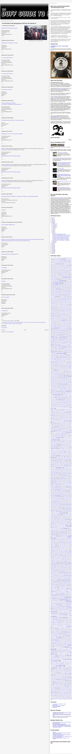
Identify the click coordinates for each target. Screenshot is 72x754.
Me (67, 464)
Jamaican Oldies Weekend (64, 402)
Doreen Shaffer (64, 346)
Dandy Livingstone (53, 325)
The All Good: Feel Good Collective (64, 589)
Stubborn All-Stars (58, 580)
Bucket (56, 296)
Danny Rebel (56, 326)
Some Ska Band (62, 567)
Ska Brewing (60, 554)
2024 (52, 217)
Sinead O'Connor (54, 552)
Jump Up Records (68, 421)
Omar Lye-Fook (69, 497)
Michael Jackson (64, 469)
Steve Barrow (53, 577)
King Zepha (61, 434)
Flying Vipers (66, 371)
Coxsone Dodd (63, 319)
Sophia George (67, 568)
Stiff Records (66, 578)
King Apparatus (55, 430)
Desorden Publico (55, 337)
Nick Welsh (56, 489)
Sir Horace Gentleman (60, 552)
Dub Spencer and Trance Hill (58, 349)
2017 (52, 244)
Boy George (65, 291)
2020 (52, 221)
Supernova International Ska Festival (64, 583)
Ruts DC (67, 540)
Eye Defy (57, 368)
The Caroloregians (67, 600)
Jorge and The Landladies (67, 419)
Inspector (61, 397)
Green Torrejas (70, 384)
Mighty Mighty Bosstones (58, 472)
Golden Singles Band (53, 382)
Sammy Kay (55, 542)
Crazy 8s (57, 320)
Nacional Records (63, 484)
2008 (52, 253)
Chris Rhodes (64, 313)
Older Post (46, 329)
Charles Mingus (68, 308)
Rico (59, 528)
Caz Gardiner (66, 305)
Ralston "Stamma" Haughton (63, 518)
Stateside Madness (56, 575)
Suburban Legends (56, 582)
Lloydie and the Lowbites (54, 447)
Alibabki (52, 267)
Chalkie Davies (53, 307)
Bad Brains (56, 277)
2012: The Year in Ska (65, 260)
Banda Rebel (60, 278)
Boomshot (57, 290)
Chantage (58, 308)
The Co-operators (59, 602)
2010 (52, 251)
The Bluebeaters (61, 597)
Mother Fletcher (64, 479)
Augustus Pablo (68, 274)
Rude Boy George (38, 322)
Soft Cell (52, 567)
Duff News (65, 352)
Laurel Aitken (58, 437)
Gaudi (61, 376)
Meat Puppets (58, 465)
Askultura (52, 274)
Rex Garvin (63, 526)
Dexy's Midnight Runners (67, 338)
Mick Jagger (69, 470)
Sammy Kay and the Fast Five (62, 542)
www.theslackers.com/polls (5, 149)
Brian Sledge (70, 293)
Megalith (62, 465)
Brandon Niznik (53, 292)
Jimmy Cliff (60, 409)
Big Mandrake (70, 282)
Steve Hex (67, 577)
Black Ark (65, 284)
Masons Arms (52, 462)
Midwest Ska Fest (68, 471)
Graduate (62, 383)
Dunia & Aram (65, 355)
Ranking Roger (67, 519)
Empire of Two (62, 363)
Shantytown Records (58, 548)
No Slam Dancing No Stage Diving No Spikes (58, 491)
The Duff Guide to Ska (54, 3)
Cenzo (69, 306)
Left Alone (67, 440)
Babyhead (52, 276)
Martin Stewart (52, 461)
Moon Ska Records (60, 478)
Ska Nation (62, 557)
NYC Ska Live (53, 496)
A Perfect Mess (69, 262)
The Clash (68, 601)
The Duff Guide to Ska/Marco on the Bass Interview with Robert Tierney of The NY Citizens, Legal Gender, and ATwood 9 (64, 163)
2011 (52, 250)
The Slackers (3, 281)
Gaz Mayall (68, 376)
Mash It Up (62, 461)
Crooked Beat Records (63, 321)
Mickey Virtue (62, 471)
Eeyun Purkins (58, 360)
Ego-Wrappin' (63, 360)
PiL (70, 509)
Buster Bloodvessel (63, 298)
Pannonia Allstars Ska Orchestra (61, 502)
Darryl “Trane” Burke (63, 327)
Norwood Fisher (64, 492)
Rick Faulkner (55, 528)
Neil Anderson (58, 486)
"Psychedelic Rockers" (65, 257)
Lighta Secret (67, 444)
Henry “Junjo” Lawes (68, 390)
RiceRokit (54, 527)
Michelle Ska (58, 470)
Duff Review (60, 353)
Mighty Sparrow (65, 472)
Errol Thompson (58, 366)
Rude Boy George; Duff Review (60, 538)
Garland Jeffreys (53, 376)
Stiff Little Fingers (61, 578)
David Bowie (62, 329)
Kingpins (66, 434)
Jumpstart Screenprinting (62, 422)
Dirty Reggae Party (68, 340)
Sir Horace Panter (69, 552)
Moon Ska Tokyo (67, 478)
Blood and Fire (67, 286)
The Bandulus (67, 593)
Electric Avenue (53, 362)
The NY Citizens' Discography (62, 152)
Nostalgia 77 (69, 492)
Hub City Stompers (57, 394)
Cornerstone (61, 318)
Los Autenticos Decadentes (57, 451)
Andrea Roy (66, 269)
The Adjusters (62, 588)
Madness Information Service (60, 457)
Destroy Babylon (62, 337)
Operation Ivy (63, 498)
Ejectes (52, 361)
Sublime (52, 582)
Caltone (52, 301)
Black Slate (67, 285)
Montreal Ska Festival (65, 476)
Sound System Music (68, 570)
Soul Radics (57, 569)
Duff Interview (53, 352)
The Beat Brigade (61, 594)
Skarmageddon (53, 562)
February (54, 241)
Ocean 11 (52, 497)
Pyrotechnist (56, 516)
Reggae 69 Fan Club (64, 523)
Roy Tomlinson (64, 536)
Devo (61, 338)
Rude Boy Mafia (68, 538)
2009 (52, 252)
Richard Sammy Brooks (65, 527)
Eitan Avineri (68, 360)
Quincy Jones (69, 516)
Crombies (57, 321)
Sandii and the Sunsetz (67, 543)
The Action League (57, 588)
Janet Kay (53, 405)
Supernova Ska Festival (54, 584)
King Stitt (52, 434)
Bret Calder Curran (55, 293)
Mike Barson (70, 472)
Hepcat (57, 391)
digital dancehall (56, 340)
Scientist (52, 545)
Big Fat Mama (65, 282)
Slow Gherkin (67, 565)
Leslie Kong (60, 443)
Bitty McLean (60, 284)
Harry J (52, 387)
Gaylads (64, 376)
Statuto (61, 575)
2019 (52, 222)
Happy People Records (60, 386)
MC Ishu (62, 464)
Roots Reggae (61, 535)
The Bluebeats (67, 597)
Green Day (56, 384)
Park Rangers (69, 502)
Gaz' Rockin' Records (54, 377)
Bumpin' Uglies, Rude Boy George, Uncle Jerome (9, 28)
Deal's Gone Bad (69, 332)
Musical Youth (66, 482)
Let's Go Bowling (57, 444)
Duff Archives (60, 350)
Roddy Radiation (63, 532)
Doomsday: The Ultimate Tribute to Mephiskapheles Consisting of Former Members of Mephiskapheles (61, 345)
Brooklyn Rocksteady (69, 294)
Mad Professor (58, 456)
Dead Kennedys (53, 332)
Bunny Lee (69, 297)
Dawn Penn (62, 331)
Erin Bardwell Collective (62, 365)
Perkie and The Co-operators (64, 506)
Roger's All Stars (65, 533)
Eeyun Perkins (53, 360)
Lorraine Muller (67, 450)
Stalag (55, 574)
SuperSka (60, 584)
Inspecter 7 (56, 397)
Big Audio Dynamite (61, 281)
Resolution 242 (53, 526)
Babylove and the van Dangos (66, 276)
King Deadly (67, 430)
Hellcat (60, 390)
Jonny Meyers (66, 418)
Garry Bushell (57, 376)
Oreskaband (60, 499)
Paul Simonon (56, 504)
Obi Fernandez (68, 496)
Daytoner (66, 331)
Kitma (60, 435)
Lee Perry (70, 439)
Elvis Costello (67, 362)
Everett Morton (69, 367)
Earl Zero (70, 356)
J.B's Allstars (67, 399)
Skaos (51, 561)
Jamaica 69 (57, 402)
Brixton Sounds (63, 294)
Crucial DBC (69, 321)
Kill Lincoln (63, 429)
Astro (57, 274)
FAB (60, 368)
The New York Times (54, 97)
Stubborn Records (65, 580)
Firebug (68, 369)
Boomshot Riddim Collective (63, 290)
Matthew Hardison (62, 463)
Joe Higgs (69, 411)
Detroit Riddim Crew (56, 338)
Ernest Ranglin (69, 365)
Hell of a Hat (56, 390)
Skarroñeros (65, 562)
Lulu (68, 454)
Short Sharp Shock (60, 549)
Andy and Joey (55, 270)
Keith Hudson (60, 425)
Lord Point (56, 450)
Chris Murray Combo (58, 313)
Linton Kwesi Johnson (60, 445)
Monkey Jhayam (58, 476)
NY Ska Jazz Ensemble (5, 297)
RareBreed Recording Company (59, 520)
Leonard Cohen (57, 442)
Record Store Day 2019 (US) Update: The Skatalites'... (61, 240)
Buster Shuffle (69, 298)
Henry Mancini (53, 391)
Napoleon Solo (53, 485)
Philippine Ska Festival (58, 508)
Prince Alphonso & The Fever (55, 513)
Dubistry (52, 350)
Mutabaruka (55, 483)
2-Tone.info (52, 260)
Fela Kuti (57, 369)
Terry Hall (56, 587)
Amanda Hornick (60, 268)
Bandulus (65, 278)
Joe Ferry (61, 411)
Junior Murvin (53, 423)
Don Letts (58, 344)
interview (56, 93)
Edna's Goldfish (57, 359)
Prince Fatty (59, 514)
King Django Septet (66, 431)
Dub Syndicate (65, 349)
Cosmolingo (65, 318)
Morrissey (59, 479)
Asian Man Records (67, 273)
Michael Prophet (69, 469)
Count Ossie (58, 319)
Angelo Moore (69, 270)
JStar (68, 420)
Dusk (52, 356)
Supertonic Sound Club (65, 584)
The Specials (13, 323)
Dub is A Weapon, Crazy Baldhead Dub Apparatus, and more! (11, 104)
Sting (70, 578)
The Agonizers (52, 589)
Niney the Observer (61, 490)
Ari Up (57, 272)
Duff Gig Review (57, 351)
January (53, 242)
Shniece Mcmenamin (54, 549)
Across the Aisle (58, 264)
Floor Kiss (67, 370)
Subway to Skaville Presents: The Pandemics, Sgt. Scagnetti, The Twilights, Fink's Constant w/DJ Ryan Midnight (19, 196)
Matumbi (67, 463)
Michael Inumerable (58, 469)
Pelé (65, 505)
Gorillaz (52, 383)
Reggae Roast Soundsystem (64, 524)
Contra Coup (66, 317)
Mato (70, 462)
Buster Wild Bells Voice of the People (56, 299)
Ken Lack (64, 426)
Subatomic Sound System (63, 581)
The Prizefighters (4, 267)
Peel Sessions (62, 505)
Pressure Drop (56, 512)
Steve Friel (62, 577)
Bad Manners (65, 277)
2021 (52, 220)
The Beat (55, 594)
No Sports (66, 491)
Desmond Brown (57, 336)
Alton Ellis (55, 268)
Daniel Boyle (60, 325)
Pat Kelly (52, 503)
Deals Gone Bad (54, 333)
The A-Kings (62, 587)
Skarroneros (59, 562)
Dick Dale (67, 339)
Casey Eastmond (56, 304)
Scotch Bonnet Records (64, 545)
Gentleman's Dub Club (68, 378)
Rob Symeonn (62, 529)
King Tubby (56, 434)
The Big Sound (70, 595)
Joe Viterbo (62, 413)
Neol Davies (56, 487)
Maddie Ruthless (67, 456)
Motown (68, 479)
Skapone (58, 561)
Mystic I (64, 483)
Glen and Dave (56, 381)
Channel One (61, 307)
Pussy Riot (52, 516)
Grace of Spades (56, 383)
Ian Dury (56, 395)
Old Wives (59, 497)
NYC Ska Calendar (67, 495)
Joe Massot (56, 412)
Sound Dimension (55, 570)
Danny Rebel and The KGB (64, 326)
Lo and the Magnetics (62, 447)
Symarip (68, 585)
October (53, 225)
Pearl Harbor (57, 505)
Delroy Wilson (62, 334)
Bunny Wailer (52, 298)
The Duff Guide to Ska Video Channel (60, 197)
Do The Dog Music (63, 342)
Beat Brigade (61, 280)
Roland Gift (58, 534)
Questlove (64, 516)
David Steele (65, 330)
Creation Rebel (69, 320)
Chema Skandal (59, 310)
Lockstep (67, 447)
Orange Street (55, 499)
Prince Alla (69, 512)
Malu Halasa (61, 458)
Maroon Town (68, 460)
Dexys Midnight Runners (54, 339)
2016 (52, 245)
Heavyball (52, 390)
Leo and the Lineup (68, 441)
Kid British (59, 429)
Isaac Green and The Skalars (54, 398)
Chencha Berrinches (66, 310)
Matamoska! (62, 462)
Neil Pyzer (62, 486)
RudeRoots (54, 540)
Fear (53, 369)
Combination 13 (56, 317)
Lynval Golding (55, 455)
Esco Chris (53, 367)
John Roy (61, 416)
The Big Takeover (54, 596)
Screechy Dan (56, 546)
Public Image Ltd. (54, 515)
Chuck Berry (56, 314)
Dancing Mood (69, 324)
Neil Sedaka (66, 486)
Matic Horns (66, 462)
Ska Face (53, 555)
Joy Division (57, 420)
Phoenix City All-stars (66, 508)
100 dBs (62, 258)
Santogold (56, 544)
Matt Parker (56, 463)
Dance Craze (56, 324)
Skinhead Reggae (60, 564)
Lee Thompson (62, 440)
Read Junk (64, 94)
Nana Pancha (69, 484)
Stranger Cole (59, 579)
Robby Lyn (57, 530)
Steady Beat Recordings (67, 575)
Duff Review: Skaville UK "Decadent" (63, 187)
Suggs (51, 583)
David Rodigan (60, 330)
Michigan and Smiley (63, 470)
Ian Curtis (52, 395)
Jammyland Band (53, 404)
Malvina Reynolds (66, 458)
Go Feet (69, 381)
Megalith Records (67, 465)
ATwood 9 (63, 274)
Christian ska (69, 313)
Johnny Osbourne (61, 417)
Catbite (69, 304)
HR (51, 394)
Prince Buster (62, 513)
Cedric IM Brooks (54, 306)
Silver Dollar (61, 551)
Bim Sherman (70, 283)
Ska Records (52, 558)
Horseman (64, 393)
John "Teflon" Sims (66, 414)
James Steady (65, 403)
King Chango (62, 430)
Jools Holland (55, 419)
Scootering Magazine (57, 545)
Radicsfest (64, 517)
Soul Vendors (66, 569)
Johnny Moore (56, 417)
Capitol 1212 (61, 301)
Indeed (66, 396)
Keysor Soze (55, 429)
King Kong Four (64, 433)
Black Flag (55, 285)
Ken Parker (67, 426)
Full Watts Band (56, 374)
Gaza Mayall (56, 378)
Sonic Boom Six (53, 568)
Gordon (69, 382)
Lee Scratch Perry (55, 440)
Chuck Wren (62, 314)
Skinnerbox (67, 564)
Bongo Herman (53, 290)
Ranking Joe (62, 519)
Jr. (60, 420)
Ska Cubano (70, 554)
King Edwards (62, 432)
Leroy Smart (67, 442)
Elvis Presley (52, 363)
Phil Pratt (52, 508)
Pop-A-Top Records (61, 510)
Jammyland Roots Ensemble (61, 404)
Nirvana (66, 490)
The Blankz (56, 597)
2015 (52, 246)
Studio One (55, 581)
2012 (52, 249)
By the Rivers (70, 299)
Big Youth (52, 283)
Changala (57, 307)
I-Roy (71, 394)
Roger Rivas (54, 533)
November (54, 224)
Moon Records (53, 478)
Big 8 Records (54, 281)
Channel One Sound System (68, 307)
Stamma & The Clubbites (60, 574)
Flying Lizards (60, 371)
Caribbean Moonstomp (68, 302)
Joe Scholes (61, 412)
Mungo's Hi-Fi (53, 481)
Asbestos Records (60, 273)
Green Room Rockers (62, 384)
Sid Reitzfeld (66, 550)
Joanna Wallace (57, 411)
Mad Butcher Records (63, 455)
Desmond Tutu (70, 336)
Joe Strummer (66, 412)
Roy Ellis (70, 535)
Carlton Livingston (53, 303)
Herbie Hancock (62, 391)
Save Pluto (65, 544)
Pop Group (55, 510)
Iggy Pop (52, 396)
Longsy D (52, 449)
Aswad (60, 274)
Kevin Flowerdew (61, 428)
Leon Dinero (52, 442)
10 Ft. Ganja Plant (57, 258)
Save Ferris (61, 544)
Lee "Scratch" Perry (54, 439)
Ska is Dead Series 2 (58, 556)
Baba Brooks (55, 275)
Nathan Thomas (53, 486)
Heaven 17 (56, 389)
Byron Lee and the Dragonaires (56, 300)
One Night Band (58, 498)
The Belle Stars (64, 595)
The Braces (70, 598)
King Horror (53, 433)
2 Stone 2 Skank (57, 259)
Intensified (65, 397)
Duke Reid (56, 355)
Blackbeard (55, 286)
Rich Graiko (59, 527)
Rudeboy (66, 539)
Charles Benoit (63, 308)
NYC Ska (61, 495)
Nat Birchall (63, 485)
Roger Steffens (60, 533)
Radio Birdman (69, 517)
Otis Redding (70, 499)
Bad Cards (60, 277)
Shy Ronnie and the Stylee (59, 550)
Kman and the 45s (65, 435)
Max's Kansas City (57, 464)
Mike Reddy (61, 473)
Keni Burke (58, 427)
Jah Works (52, 402)
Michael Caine (52, 469)
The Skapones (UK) (4, 310)
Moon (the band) (68, 477)
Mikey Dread (70, 473)
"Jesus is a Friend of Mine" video (55, 257)
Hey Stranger (68, 391)
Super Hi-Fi (55, 583)
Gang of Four (55, 375)
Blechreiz (59, 286)
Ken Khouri (60, 426)
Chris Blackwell (57, 312)
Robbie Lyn (66, 529)
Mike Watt (65, 473)
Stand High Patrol (67, 574)
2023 (52, 218)
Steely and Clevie (65, 576)
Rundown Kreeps (62, 540)
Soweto (58, 571)
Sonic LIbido (58, 568)
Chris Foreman (67, 312)
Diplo (63, 340)
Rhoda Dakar (69, 526)
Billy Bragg (65, 283)
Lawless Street (53, 438)
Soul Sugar (61, 569)
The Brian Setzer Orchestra (55, 599)
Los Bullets (64, 451)
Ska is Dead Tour (64, 556)
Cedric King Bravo (61, 306)
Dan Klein (54, 323)
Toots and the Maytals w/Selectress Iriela (8, 224)
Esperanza (60, 367)
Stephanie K (70, 576)
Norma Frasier (59, 492)
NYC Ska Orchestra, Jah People (6, 89)
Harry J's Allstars (62, 387)
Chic (54, 311)
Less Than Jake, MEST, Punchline (7, 57)
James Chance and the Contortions (58, 403)
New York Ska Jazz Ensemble (55, 488)
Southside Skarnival (53, 571)
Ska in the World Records (60, 555)
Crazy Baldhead (62, 320)
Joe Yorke (66, 413)
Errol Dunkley (53, 366)
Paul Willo (61, 504)
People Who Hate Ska (53, 506)
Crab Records (69, 319)
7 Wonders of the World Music (60, 262)
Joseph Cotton (52, 420)
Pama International (54, 501)
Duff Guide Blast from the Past (66, 351)
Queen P (60, 516)
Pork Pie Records (67, 510)
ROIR (70, 533)
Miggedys (52, 472)
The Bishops (67, 596)
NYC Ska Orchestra (33, 322)
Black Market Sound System (61, 285)
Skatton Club (53, 563)
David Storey (70, 330)
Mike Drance (53, 473)
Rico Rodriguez (64, 528)
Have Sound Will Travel (54, 388)
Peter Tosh (60, 507)
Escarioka (63, 366)
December (54, 223)
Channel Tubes (53, 308)
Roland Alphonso (53, 534)
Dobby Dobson (57, 343)
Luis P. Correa (65, 454)
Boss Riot (58, 291)
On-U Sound (52, 498)
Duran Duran (70, 355)
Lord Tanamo (62, 450)
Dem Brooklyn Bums (68, 334)
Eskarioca (57, 367)
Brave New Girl (64, 292)
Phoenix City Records (54, 509)
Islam (60, 398)
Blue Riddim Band (67, 287)
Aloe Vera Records (60, 267)
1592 (52, 259)
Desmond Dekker (63, 336)
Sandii (62, 543)
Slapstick (55, 565)
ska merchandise (57, 557)
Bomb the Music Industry (62, 289)
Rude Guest (52, 539)
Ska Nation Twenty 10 (68, 557)
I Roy (68, 394)
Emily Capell (57, 363)
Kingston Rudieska (56, 435)
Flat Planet (60, 370)
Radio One (52, 518)
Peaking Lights (52, 505)
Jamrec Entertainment (69, 404)
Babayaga (59, 275)
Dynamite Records (62, 356)
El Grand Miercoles (67, 361)
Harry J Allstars (57, 387)
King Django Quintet (58, 431)
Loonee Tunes (57, 449)
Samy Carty (59, 543)
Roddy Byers (57, 532)
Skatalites (70, 562)
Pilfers (52, 510)
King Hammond (68, 432)
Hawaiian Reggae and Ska (64, 388)
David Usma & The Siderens (55, 331)
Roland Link (63, 534)
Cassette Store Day (63, 304)
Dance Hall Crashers (62, 324)
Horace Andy (55, 393)
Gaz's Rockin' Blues (62, 377)
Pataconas (55, 503)
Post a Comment (4, 327)
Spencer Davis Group (68, 572)
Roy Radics (58, 536)
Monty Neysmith (57, 477)
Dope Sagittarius (58, 346)
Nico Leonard (67, 489)
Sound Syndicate (62, 570)
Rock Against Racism (68, 530)
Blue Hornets (62, 287)
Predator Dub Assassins (64, 511)
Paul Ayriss (62, 503)
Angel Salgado (64, 270)
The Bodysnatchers (54, 598)
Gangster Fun (60, 375)
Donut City (63, 344)
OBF (64, 496)
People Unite (69, 505)
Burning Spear (57, 298)
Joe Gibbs (65, 411)
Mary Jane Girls (57, 461)
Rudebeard (62, 539)
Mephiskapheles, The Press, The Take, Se (8, 133)
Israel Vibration (70, 398)
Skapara (55, 561)
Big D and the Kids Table (57, 282)
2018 (52, 243)
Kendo (55, 427)
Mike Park (57, 473)
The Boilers (60, 598)
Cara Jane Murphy (61, 302)
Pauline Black (67, 504)
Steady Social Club (54, 576)
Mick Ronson (57, 471)
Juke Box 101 (55, 421)
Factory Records (64, 368)
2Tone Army (55, 261)
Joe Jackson (52, 412)
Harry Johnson (69, 387)
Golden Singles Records (60, 382)
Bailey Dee (56, 278)
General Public (61, 378)
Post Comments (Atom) (10, 331)
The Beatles (59, 595)
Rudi (58, 540)
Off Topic (56, 497)
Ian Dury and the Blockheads (63, 395)
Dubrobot (56, 350)
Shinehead (69, 548)
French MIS (62, 373)
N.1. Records (56, 484)
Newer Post (3, 329)
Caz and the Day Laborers (58, 305)
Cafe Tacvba (63, 300)
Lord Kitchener (63, 449)
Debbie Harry (68, 333)
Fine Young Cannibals (62, 369)
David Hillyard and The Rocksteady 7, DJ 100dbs (9, 42)
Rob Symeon (57, 529)
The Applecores (66, 591)
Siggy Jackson (56, 551)
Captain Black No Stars (54, 302)
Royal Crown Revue (58, 537)
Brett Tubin (60, 293)
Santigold (52, 544)
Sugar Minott (69, 582)
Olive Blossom (64, 497)
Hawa (59, 388)
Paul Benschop (67, 503)
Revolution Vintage (58, 526)
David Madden (55, 330)
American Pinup (66, 268)
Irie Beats (69, 397)
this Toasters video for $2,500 (61, 88)
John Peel (53, 416)
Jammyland (70, 403)
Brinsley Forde (58, 294)
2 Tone (61, 259)
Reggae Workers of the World (60, 525)
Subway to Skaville (63, 582)
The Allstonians (57, 590)
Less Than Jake (16, 322)
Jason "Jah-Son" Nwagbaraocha (63, 405)
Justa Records (59, 423)
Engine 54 (69, 363)
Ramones (69, 518)
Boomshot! (70, 290)
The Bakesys (61, 593)
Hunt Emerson (65, 394)
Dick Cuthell (62, 339)
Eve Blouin (64, 367)
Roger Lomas (70, 532)
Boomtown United (53, 291)
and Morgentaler (61, 269)
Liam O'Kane (63, 444)
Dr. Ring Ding (62, 347)
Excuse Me (53, 368)
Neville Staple (67, 487)
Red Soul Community (57, 523)
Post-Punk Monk (53, 511)
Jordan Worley (60, 419)
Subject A (69, 581)
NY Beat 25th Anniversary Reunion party (59, 494)
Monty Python (63, 477)
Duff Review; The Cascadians (59, 354)
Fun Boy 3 (62, 374)
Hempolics (63, 390)
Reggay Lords (67, 525)
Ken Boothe (55, 426)
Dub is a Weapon (10, 322)
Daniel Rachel (66, 325)
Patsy (59, 503)
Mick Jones (52, 471)
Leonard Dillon (63, 442)
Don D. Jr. (67, 343)
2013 (52, 248)
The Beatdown (53, 595)
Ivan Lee (52, 399)
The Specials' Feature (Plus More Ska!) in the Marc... (60, 237)
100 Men (65, 258)
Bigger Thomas (58, 283)
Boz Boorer (70, 291)
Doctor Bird (62, 343)
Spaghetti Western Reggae (64, 571)
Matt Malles (52, 463)
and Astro (56, 269)
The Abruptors (67, 587)
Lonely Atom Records (68, 448)
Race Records (52, 517)
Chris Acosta (52, 312)
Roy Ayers (66, 535)
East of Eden (53, 357)
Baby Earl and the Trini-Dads (66, 275)
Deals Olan (58, 333)
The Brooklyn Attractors (63, 599)
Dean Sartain (63, 333)
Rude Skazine (57, 539)
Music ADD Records (53, 482)
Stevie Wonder (56, 578)
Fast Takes (69, 368)
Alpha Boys (65, 267)
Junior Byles (68, 422)
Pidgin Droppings (65, 509)
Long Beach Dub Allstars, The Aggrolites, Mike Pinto (9, 254)
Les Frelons (55, 443)
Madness (52, 457)
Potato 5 (57, 511)
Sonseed (62, 568)
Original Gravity (65, 499)
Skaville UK (58, 563)
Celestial (66, 306)
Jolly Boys (55, 418)
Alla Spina (55, 267)
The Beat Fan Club (68, 594)
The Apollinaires (60, 591)
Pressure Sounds (61, 512)
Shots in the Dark (67, 549)
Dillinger (60, 340)
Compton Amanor (61, 317)
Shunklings (52, 550)
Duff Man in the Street (59, 352)
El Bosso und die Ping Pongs (59, 361)
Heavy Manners (67, 389)
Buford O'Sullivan (67, 296)
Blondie (63, 286)
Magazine (69, 457)
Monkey (69, 475)
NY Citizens (68, 494)
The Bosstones (65, 598)
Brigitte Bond (53, 294)
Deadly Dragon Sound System (60, 332)
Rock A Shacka (62, 530)
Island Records (64, 398)
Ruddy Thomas (64, 537)
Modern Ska (56, 475)
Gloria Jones (65, 381)
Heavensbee (62, 389)
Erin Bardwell (55, 365)
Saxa (69, 544)
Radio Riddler (56, 518)
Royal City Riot (69, 536)
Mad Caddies (69, 455)
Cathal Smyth (52, 305)
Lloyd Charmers (56, 446)
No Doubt (70, 490)
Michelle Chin (53, 470)
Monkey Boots (52, 476)
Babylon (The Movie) (57, 276)
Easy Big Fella (68, 357)
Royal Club (53, 537)
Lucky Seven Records (59, 454)
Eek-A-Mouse (68, 359)
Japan (57, 405)
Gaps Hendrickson (67, 375)
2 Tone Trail (67, 259)
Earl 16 (67, 356)
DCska (70, 331)
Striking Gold (52, 580)
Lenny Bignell (62, 441)
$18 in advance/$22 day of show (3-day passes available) (10, 187)
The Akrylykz (57, 589)
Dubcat (69, 349)
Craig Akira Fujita (53, 320)
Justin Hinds (63, 423)
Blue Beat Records (56, 287)
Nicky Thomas (62, 489)
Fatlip (51, 369)
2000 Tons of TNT (58, 260)
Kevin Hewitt (67, 428)
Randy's (59, 519)
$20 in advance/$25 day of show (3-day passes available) (10, 155)
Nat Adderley (58, 485)
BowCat (62, 291)
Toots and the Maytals (19, 323)
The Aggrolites (5, 323)
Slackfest (2, 148)
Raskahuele (70, 520)
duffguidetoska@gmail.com (55, 117)
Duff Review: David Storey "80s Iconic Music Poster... (61, 239)
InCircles (63, 396)
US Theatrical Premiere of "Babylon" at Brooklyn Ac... (61, 238)
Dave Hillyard (6, 322)
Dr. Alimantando (69, 346)
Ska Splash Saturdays (65, 558)
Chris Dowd (62, 312)
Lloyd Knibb (68, 446)
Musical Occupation (60, 482)
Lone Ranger (62, 448)
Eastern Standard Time (60, 357)
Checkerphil (54, 310)
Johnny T (67, 417)
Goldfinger (66, 382)
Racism (61, 517)
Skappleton (61, 561)
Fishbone (55, 370)
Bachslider (52, 277)
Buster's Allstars (64, 299)
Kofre (69, 435)
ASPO (55, 274)
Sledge (59, 565)
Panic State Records (53, 502)
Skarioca (70, 561)
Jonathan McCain (60, 418)
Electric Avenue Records (61, 362)
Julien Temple (61, 421)
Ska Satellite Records (58, 558)
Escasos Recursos (69, 366)
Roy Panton (53, 536)
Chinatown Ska (58, 311)
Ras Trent (65, 520)
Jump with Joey (54, 422)
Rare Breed (52, 520)
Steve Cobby (58, 577)
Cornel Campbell (56, 318)
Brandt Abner (58, 292)
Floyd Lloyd (55, 371)
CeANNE (70, 305)
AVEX (51, 275)
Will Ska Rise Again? (60, 168)
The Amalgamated (65, 590)
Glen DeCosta (61, 381)
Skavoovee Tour (64, 563)
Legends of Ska (56, 441)
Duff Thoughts (66, 354)
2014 (52, 247)
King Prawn (70, 433)
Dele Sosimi (57, 334)
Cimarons (67, 314)
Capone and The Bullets (67, 301)
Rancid (51, 519)
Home (25, 329)
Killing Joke (67, 429)
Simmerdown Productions (68, 551)
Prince (66, 512)
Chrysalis (52, 314)
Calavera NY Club (68, 300)
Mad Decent (52, 456)
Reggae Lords (56, 524)
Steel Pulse (59, 576)
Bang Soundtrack (69, 278)
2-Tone (71, 259)
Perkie (58, 506)
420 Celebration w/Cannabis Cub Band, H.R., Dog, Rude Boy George (12, 120)
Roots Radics (56, 535)
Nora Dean (54, 492)
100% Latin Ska (69, 258)
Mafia (66, 457)
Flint (63, 370)
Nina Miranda (55, 490)
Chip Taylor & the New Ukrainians (66, 311)
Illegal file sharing (57, 396)
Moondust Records (53, 479)
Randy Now (54, 519)
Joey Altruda (60, 414)
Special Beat (56, 572)
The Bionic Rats (60, 596)
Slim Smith (62, 565)
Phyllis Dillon (60, 509)
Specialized (61, 572)
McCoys (65, 464)
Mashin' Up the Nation (68, 461)
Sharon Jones (64, 548)
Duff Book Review (66, 350)
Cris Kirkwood (53, 321)
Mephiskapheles (20, 322)
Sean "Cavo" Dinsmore (65, 546)
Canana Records (56, 301)
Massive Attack (57, 462)
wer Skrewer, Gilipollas (19, 133)
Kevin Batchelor (63, 427)
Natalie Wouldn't (68, 485)
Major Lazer (52, 458)
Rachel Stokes (57, 517)
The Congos (64, 602)
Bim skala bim (54, 284)
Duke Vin (60, 355)
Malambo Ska (57, 458)
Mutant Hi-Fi (60, 483)
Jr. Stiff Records (64, 420)
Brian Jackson (65, 293)
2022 (52, 219)
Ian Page (69, 395)
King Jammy (58, 433)
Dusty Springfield (56, 356)
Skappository (66, 561)
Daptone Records (56, 327)
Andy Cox (59, 270)
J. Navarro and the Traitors (59, 399)
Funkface (66, 374)
